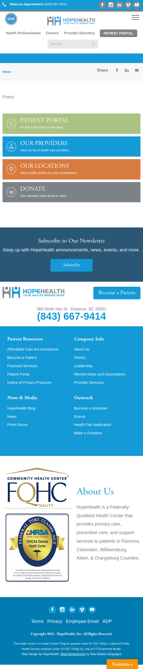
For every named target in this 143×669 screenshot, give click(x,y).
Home (7, 72)
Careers (52, 33)
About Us (82, 350)
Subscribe (71, 265)
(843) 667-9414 (35, 4)
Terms (37, 625)
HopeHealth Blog (22, 412)
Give (11, 19)
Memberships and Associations (102, 376)
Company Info (90, 339)
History (80, 359)
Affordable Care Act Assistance (35, 350)
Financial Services (23, 368)
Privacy (54, 625)
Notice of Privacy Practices (31, 385)
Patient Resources (27, 339)
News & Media (23, 401)
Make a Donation (89, 437)
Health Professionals (23, 33)
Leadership (84, 368)
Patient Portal (118, 33)
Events (80, 420)
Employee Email (82, 625)
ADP (107, 625)
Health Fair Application (94, 429)
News (12, 420)
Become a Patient (118, 293)
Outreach (84, 401)
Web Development (73, 658)
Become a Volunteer (92, 412)
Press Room (18, 429)
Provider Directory (79, 33)
